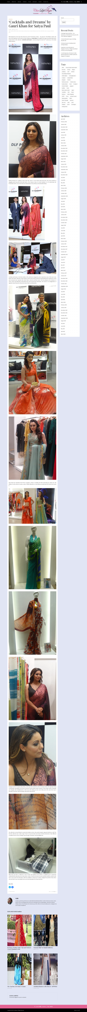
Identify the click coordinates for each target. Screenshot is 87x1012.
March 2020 (63, 185)
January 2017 (63, 275)
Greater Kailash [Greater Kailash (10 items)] (65, 86)
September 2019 (64, 196)
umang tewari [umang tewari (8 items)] (64, 106)
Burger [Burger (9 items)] (73, 69)
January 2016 (63, 307)
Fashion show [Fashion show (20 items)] (73, 82)
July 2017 (63, 259)
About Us (14, 1)
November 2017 (64, 249)
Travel (40, 1)
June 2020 (63, 180)
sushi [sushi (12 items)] (72, 102)
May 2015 (63, 328)
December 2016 (64, 278)
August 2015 (63, 320)
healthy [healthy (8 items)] (63, 88)
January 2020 (63, 190)
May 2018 (63, 233)
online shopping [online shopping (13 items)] (70, 94)
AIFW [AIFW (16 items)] (63, 67)
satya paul (48, 30)
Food (29, 1)
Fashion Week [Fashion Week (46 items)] (64, 84)
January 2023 (63, 164)
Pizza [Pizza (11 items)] (67, 96)
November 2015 (64, 312)
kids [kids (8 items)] (68, 92)
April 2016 (63, 299)
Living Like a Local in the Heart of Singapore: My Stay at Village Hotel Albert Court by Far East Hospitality (69, 49)
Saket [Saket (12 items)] (70, 98)
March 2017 (63, 270)
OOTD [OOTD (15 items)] (63, 96)
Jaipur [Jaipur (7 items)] (72, 90)
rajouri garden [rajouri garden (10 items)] (65, 98)
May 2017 (63, 265)
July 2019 (63, 201)
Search (62, 17)
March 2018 (63, 238)
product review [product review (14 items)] (73, 96)
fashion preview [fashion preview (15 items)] (65, 82)
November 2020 (64, 174)
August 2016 (63, 289)
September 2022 (64, 169)
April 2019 (63, 206)
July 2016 (63, 291)
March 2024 (63, 143)
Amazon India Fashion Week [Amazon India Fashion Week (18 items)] (71, 67)
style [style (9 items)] (68, 102)
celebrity (12, 30)
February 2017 (64, 273)
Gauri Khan (38, 30)
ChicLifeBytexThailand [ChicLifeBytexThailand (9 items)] (66, 73)
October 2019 (64, 193)
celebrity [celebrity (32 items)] (64, 71)
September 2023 (64, 156)
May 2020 (63, 182)
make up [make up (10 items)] (63, 94)
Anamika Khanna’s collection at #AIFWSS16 (45, 986)
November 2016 (64, 281)
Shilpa (75, 1)
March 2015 (63, 334)
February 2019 (64, 212)
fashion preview (26, 30)
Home (8, 1)
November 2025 (64, 127)
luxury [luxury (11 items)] (72, 92)
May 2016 (63, 296)
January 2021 (63, 172)
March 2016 (63, 302)
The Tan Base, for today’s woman (16, 986)
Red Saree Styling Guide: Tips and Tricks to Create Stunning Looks (19, 948)
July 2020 (63, 177)
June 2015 (63, 326)
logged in (16, 997)
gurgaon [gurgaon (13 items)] (71, 86)
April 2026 (63, 119)
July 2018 (63, 228)
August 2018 (63, 225)
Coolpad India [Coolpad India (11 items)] (70, 77)
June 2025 (63, 132)
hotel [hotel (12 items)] (68, 88)
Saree (46, 30)
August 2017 (63, 257)
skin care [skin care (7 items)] (64, 102)
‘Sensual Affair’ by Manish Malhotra (43, 947)
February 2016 (64, 304)
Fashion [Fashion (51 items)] (69, 79)
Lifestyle (35, 1)
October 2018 (64, 222)
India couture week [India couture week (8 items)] (66, 90)
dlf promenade (16, 30)
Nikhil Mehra (43, 30)
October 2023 (64, 153)
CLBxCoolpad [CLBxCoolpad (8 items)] (64, 75)
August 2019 (63, 198)
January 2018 (63, 243)
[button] (30, 78)
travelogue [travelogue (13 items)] (73, 104)
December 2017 (64, 246)
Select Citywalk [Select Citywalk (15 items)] (65, 100)
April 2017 (63, 267)
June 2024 (63, 140)
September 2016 (64, 286)
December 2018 (64, 217)
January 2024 (63, 145)
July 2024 (63, 137)
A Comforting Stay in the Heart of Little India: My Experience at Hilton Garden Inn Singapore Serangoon (69, 54)
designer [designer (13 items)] (64, 79)
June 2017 (63, 262)
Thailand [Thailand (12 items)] (63, 104)
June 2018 (63, 230)
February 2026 (64, 121)
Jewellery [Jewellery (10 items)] (64, 92)
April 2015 (63, 331)
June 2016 (63, 294)
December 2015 (64, 310)
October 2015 (64, 315)
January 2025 (63, 135)
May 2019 (63, 204)
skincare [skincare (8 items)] (71, 100)
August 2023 (63, 158)
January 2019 (63, 214)
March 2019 (63, 209)
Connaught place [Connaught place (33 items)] (72, 75)
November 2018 (64, 220)
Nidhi (64, 1)
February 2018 (64, 241)
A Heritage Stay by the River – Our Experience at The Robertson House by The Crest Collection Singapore (69, 35)
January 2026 (63, 124)
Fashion (25, 1)
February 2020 (64, 188)
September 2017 (64, 254)
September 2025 (64, 129)
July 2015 (63, 323)
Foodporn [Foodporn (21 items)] (75, 84)
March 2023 (63, 161)
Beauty (19, 1)
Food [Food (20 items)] (70, 84)
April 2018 (63, 235)
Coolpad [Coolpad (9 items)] (63, 77)
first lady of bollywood (32, 30)
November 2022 (64, 166)
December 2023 (64, 148)
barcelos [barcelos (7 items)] (63, 69)
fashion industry (21, 30)
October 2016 (64, 283)
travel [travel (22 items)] (68, 104)
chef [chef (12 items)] (68, 71)
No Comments (12, 891)
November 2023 (64, 150)
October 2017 (64, 251)
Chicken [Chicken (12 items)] (72, 71)
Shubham (71, 1)
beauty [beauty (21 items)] (68, 69)
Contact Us (45, 1)
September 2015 (64, 318)
